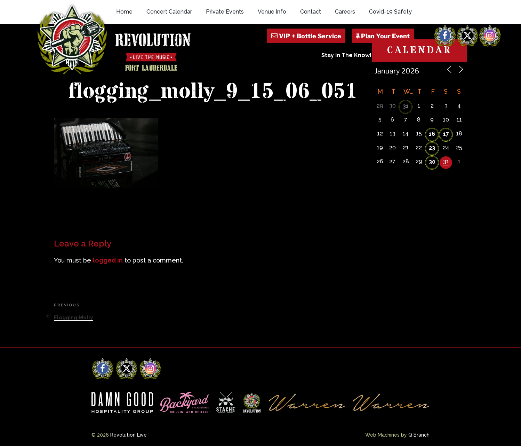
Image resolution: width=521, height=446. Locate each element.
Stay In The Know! (346, 55)
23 (432, 147)
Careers (345, 11)
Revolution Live (128, 435)
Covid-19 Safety (390, 11)
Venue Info (272, 11)
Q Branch (419, 435)
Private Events (225, 11)
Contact (310, 11)
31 (406, 106)
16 (432, 134)
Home (124, 11)
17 (446, 134)
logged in (108, 260)
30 (432, 161)
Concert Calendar (169, 11)
